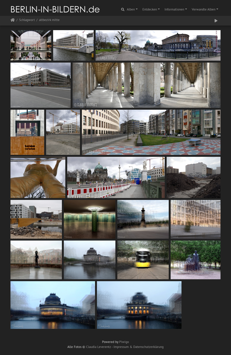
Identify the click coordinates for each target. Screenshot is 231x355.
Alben (131, 9)
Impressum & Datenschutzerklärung (139, 347)
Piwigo (124, 342)
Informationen (174, 9)
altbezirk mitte (49, 20)
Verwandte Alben (203, 9)
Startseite (12, 20)
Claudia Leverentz (98, 347)
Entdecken (149, 9)
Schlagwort (27, 20)
